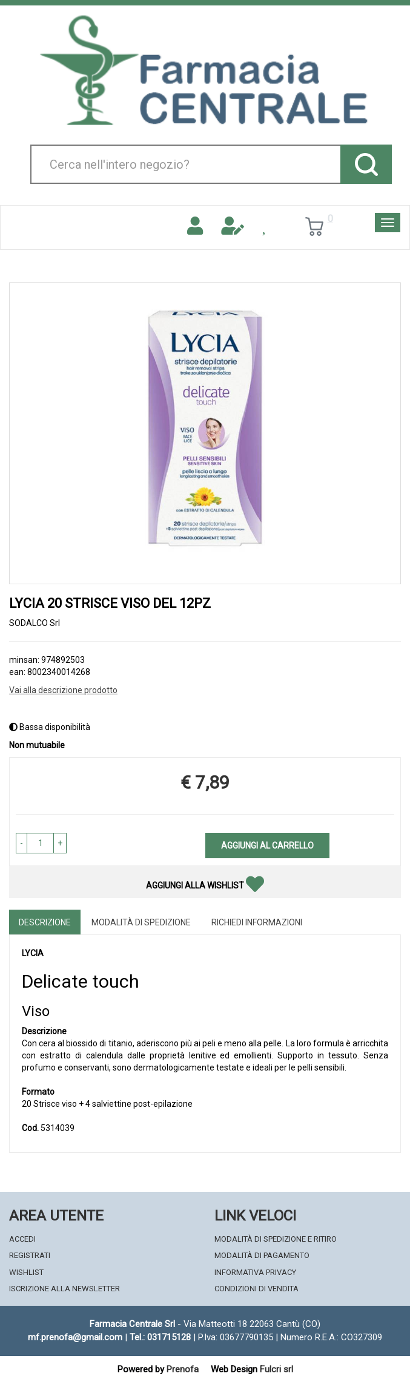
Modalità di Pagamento (261, 1255)
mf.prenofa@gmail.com (75, 1337)
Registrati (29, 1255)
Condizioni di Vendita (256, 1288)
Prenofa (183, 1369)
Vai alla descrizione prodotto (63, 690)
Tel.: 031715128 (160, 1337)
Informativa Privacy (255, 1272)
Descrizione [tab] (45, 922)
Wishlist (26, 1272)
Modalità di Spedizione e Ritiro (275, 1238)
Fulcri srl (276, 1369)
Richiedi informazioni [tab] (256, 922)
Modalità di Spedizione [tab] (141, 922)
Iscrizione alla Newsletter (64, 1288)
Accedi (22, 1238)
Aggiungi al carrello (267, 845)
